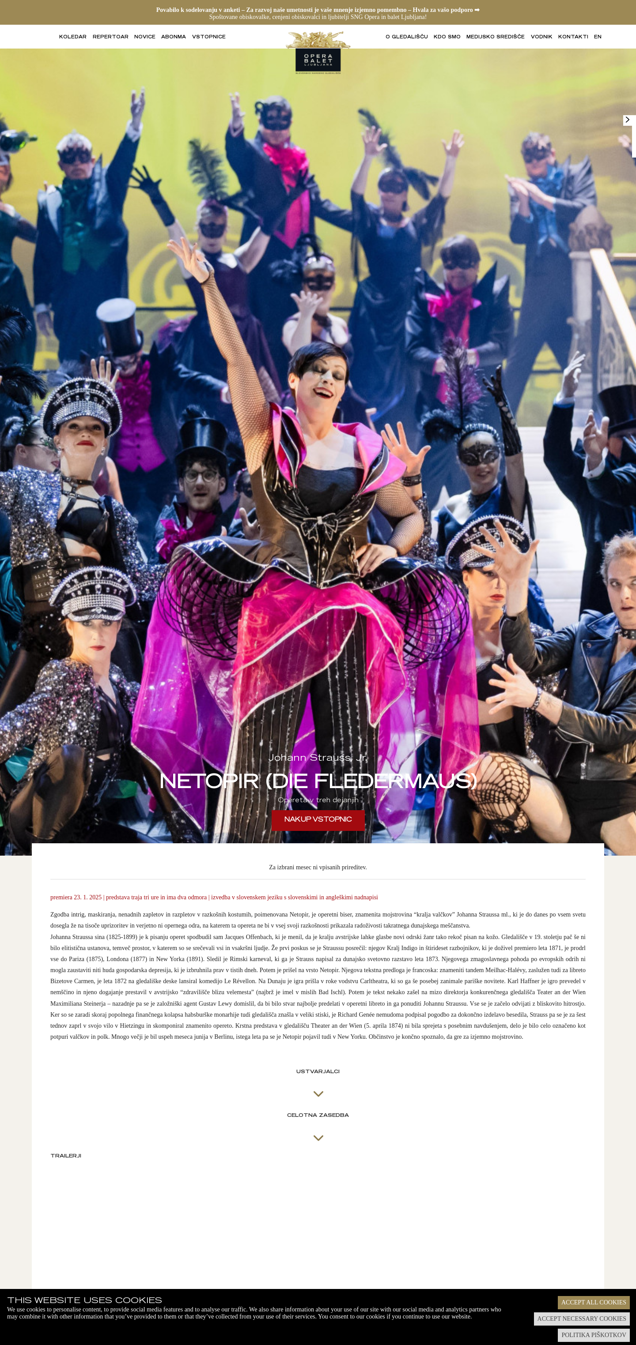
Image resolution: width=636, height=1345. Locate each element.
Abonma (173, 37)
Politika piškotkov (593, 1335)
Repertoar (111, 37)
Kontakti (573, 37)
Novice (144, 37)
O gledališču (407, 37)
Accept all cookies (593, 1302)
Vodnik (542, 37)
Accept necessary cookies (582, 1318)
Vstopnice (209, 37)
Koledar (73, 37)
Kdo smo (447, 37)
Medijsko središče (495, 37)
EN (598, 37)
